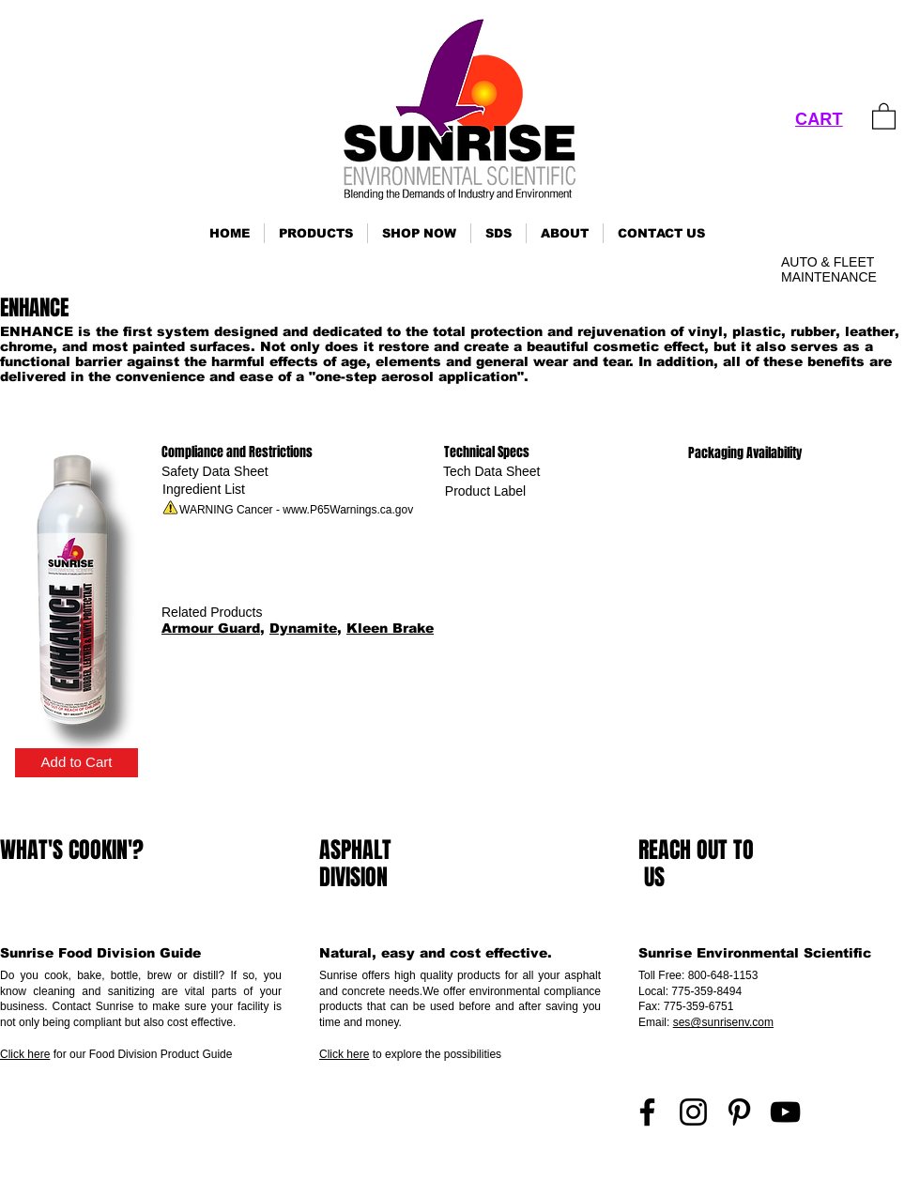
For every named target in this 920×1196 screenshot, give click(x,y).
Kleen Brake (390, 628)
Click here (25, 1054)
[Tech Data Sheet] (492, 472)
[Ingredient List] (203, 489)
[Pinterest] (739, 1112)
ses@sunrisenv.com (723, 1022)
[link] (884, 115)
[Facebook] (647, 1112)
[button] (316, 233)
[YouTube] (785, 1112)
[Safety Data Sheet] (215, 472)
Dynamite (303, 628)
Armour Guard (210, 628)
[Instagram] (693, 1112)
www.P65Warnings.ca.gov (348, 509)
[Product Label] (485, 491)
